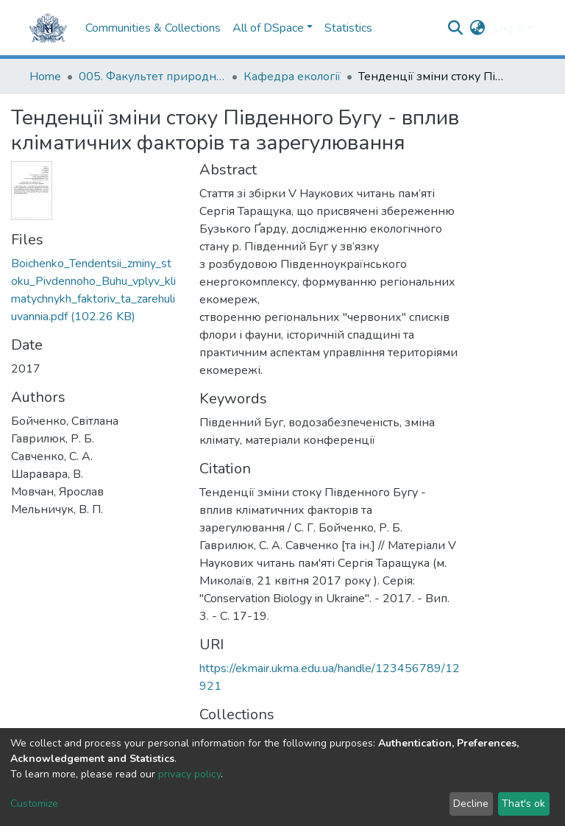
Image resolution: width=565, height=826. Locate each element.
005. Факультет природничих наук (152, 76)
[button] (478, 28)
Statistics (348, 28)
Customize (34, 804)
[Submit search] (456, 28)
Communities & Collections (153, 28)
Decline (470, 804)
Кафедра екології (292, 76)
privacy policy (189, 774)
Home (45, 76)
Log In (509, 28)
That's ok (523, 804)
